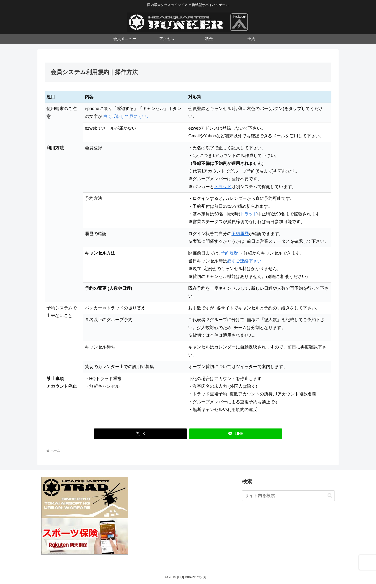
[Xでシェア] (140, 433)
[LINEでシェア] (235, 433)
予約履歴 (240, 233)
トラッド (222, 186)
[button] (330, 495)
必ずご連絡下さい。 (246, 261)
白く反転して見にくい (125, 116)
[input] (288, 495)
